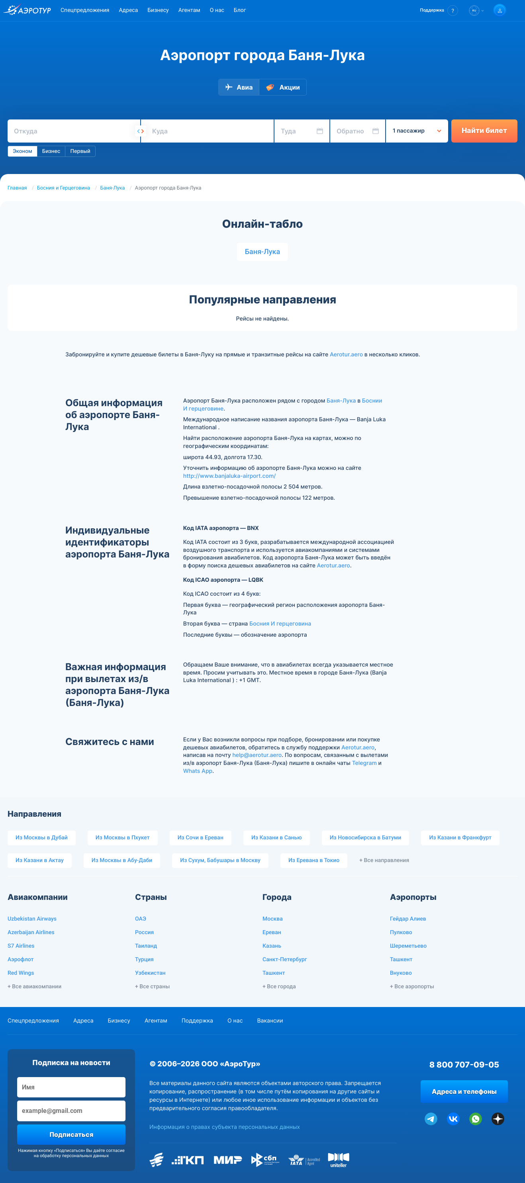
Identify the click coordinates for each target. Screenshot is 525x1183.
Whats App (197, 771)
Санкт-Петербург (284, 959)
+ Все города (279, 987)
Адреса (128, 10)
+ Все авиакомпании (34, 987)
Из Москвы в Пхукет (123, 838)
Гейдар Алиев (408, 919)
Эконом (22, 151)
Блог (240, 10)
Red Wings (21, 973)
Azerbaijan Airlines (31, 932)
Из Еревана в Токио (313, 860)
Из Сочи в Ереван (200, 838)
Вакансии (270, 1020)
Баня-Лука (112, 188)
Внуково (401, 973)
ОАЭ (140, 919)
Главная (17, 188)
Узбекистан (150, 973)
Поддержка (197, 1020)
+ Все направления (384, 860)
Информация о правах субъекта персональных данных (224, 1127)
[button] (439, 10)
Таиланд (146, 946)
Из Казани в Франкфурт (460, 838)
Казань (271, 946)
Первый (80, 151)
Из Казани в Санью (276, 838)
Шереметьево (408, 946)
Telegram (364, 763)
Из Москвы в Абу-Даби (122, 860)
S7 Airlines (21, 946)
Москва (272, 919)
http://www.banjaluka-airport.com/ (229, 476)
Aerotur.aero (346, 354)
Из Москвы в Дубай (42, 838)
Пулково (401, 932)
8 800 (464, 1065)
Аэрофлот (20, 959)
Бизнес (51, 151)
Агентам (189, 10)
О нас (217, 10)
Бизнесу (157, 10)
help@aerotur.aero (257, 755)
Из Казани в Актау (40, 860)
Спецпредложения (85, 10)
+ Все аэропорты (412, 987)
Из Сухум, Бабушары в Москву (220, 860)
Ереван (271, 932)
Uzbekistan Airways (32, 919)
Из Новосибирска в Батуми (366, 838)
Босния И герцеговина (280, 623)
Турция (144, 959)
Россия (144, 932)
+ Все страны (152, 987)
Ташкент (273, 973)
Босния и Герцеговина (63, 188)
